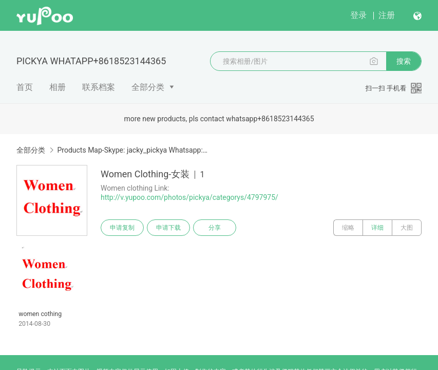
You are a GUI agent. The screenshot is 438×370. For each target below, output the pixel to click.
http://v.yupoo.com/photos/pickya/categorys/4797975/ (189, 197)
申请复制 (122, 227)
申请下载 (168, 227)
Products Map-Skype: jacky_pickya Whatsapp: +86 (133, 150)
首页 (24, 87)
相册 (57, 87)
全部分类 (147, 87)
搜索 (403, 61)
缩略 (348, 227)
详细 (377, 227)
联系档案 (98, 87)
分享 (214, 227)
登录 (358, 15)
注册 (386, 15)
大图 (407, 227)
